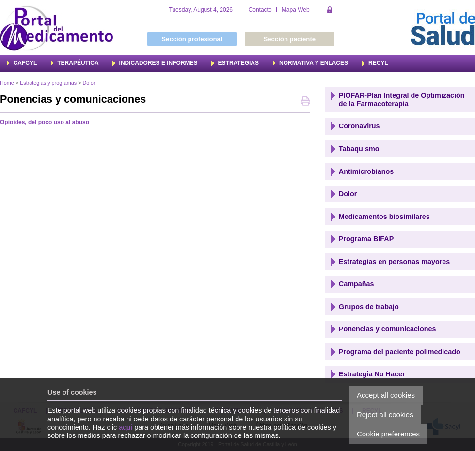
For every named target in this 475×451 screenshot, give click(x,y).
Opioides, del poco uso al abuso (44, 122)
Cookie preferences (388, 434)
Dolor (88, 83)
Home (7, 83)
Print (305, 102)
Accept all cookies (386, 395)
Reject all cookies (385, 414)
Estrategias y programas (48, 83)
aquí (125, 427)
